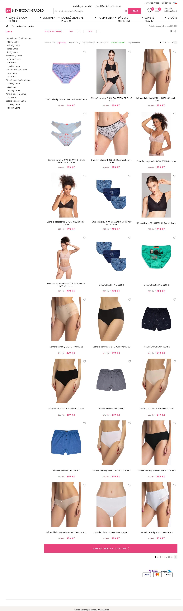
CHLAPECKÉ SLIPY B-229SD (156, 285)
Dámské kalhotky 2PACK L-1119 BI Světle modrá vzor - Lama (66, 161)
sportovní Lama (14, 59)
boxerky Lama (13, 83)
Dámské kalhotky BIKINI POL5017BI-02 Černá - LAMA (111, 99)
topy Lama (12, 73)
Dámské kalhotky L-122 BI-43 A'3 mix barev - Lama (111, 161)
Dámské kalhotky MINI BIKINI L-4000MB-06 (66, 532)
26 (172, 42)
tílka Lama (11, 76)
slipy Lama (11, 87)
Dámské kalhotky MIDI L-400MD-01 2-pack (111, 470)
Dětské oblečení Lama (16, 101)
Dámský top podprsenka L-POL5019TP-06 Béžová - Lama (66, 284)
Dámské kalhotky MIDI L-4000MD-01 (156, 532)
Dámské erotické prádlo (72, 19)
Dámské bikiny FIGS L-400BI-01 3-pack (111, 532)
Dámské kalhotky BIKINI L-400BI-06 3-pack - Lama (156, 99)
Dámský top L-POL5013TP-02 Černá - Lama (156, 223)
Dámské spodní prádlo (18, 19)
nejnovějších (103, 42)
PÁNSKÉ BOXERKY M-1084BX (156, 346)
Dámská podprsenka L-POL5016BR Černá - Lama (66, 223)
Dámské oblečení (124, 19)
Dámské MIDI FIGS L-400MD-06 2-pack (156, 408)
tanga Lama (12, 48)
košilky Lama (13, 41)
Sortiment (50, 17)
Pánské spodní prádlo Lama (18, 80)
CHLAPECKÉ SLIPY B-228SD (111, 285)
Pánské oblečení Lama (16, 94)
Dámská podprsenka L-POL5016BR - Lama (156, 161)
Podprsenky (106, 17)
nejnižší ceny (74, 42)
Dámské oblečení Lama (16, 69)
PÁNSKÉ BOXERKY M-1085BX (66, 470)
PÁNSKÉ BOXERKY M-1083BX (111, 408)
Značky (172, 17)
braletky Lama (13, 66)
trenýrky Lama (13, 90)
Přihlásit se (166, 3)
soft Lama (11, 62)
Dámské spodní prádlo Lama (18, 38)
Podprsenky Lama (14, 55)
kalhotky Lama (13, 45)
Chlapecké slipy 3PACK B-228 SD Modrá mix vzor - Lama (111, 223)
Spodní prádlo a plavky (25, 10)
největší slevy (134, 42)
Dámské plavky (149, 19)
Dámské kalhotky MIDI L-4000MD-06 (66, 346)
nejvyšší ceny (89, 42)
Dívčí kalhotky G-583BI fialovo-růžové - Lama (66, 99)
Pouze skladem (118, 42)
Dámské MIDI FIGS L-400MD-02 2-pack (66, 408)
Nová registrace (152, 3)
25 (169, 557)
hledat (134, 11)
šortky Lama (12, 52)
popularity (61, 42)
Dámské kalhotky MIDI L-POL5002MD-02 (111, 346)
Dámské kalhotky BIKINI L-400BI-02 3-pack (156, 470)
